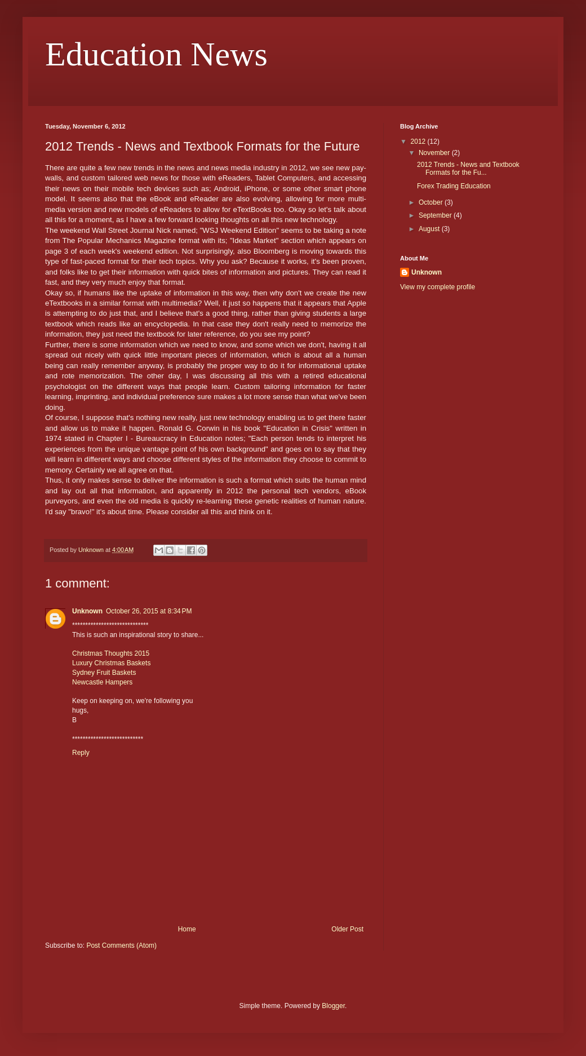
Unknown (87, 611)
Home (187, 929)
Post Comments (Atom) (121, 945)
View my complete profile (437, 287)
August (430, 229)
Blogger (333, 1006)
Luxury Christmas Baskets (111, 663)
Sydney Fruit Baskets (104, 673)
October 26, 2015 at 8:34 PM (149, 611)
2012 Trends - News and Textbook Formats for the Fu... (468, 168)
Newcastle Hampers (102, 682)
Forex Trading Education (454, 186)
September (436, 215)
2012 (419, 141)
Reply (81, 753)
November (435, 153)
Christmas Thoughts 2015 (110, 653)
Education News (156, 54)
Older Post (347, 929)
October (432, 202)
